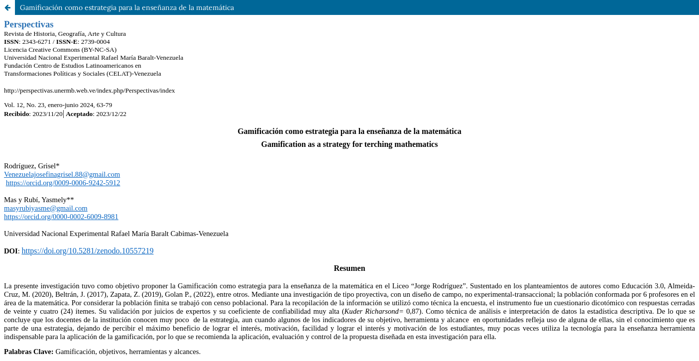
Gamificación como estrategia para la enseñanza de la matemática (127, 7)
